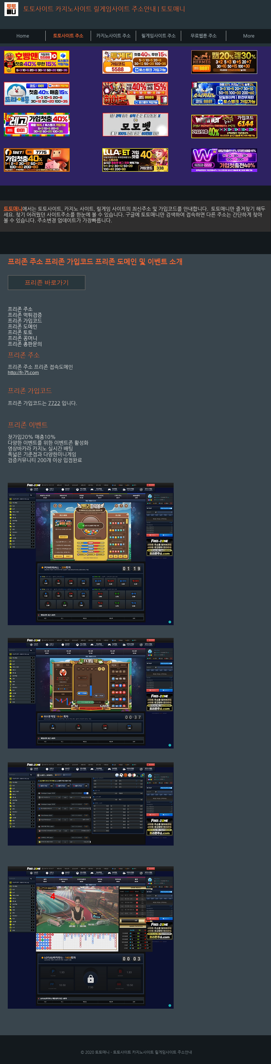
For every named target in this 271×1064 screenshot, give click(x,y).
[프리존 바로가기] (46, 282)
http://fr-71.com (23, 372)
